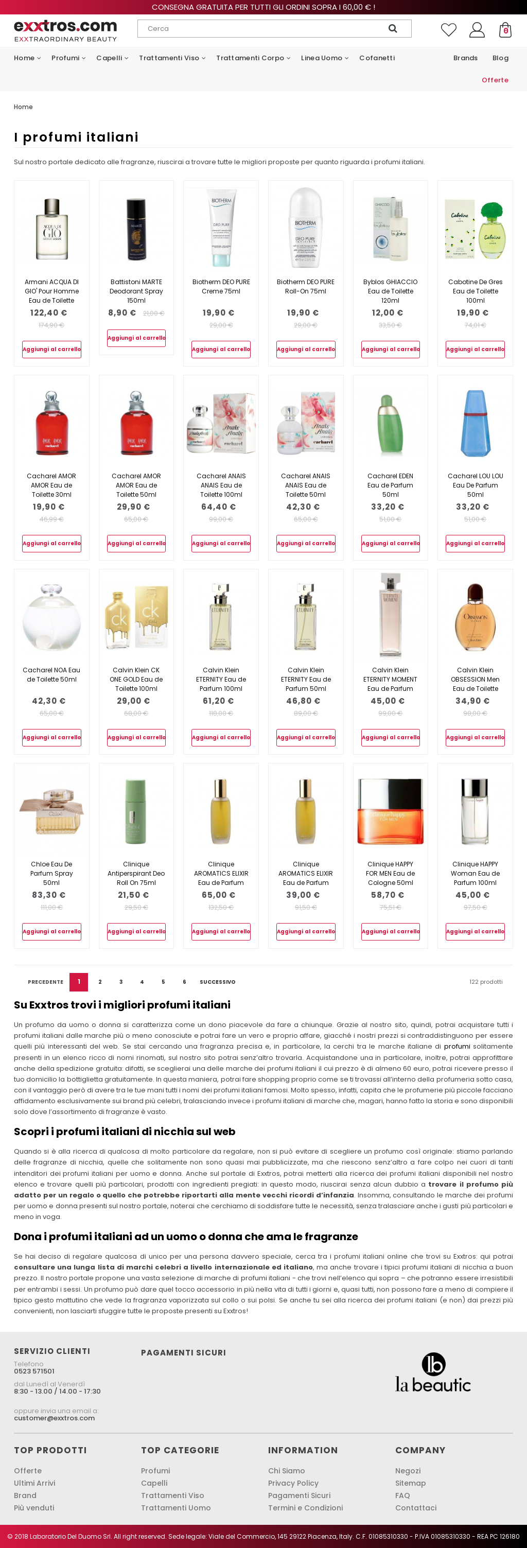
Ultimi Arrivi (34, 1483)
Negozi (407, 1471)
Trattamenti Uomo (176, 1508)
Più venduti (34, 1508)
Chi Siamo (286, 1471)
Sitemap (410, 1483)
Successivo (218, 982)
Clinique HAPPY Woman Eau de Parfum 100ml (475, 873)
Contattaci (415, 1508)
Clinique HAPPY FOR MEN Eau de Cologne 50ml (390, 873)
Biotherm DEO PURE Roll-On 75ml (306, 286)
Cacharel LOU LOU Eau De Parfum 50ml (475, 485)
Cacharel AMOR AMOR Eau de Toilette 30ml (51, 485)
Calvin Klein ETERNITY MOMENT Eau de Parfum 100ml (390, 684)
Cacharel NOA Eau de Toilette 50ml (51, 675)
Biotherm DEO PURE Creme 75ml (221, 286)
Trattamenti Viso (172, 1495)
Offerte (28, 1471)
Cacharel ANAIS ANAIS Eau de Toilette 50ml (305, 485)
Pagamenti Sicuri (299, 1495)
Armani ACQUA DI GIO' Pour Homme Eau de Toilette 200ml (52, 295)
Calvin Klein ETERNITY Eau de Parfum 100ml (221, 679)
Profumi (155, 1471)
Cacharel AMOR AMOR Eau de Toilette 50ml (136, 485)
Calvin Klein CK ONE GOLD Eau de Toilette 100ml (136, 679)
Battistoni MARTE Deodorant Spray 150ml (136, 291)
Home (23, 106)
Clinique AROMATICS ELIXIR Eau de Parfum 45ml (305, 878)
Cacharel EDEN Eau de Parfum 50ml (390, 485)
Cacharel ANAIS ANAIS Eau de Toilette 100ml (221, 485)
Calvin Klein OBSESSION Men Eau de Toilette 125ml (475, 684)
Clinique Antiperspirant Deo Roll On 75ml (136, 873)
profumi (457, 1046)
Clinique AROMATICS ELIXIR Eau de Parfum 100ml (221, 878)
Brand (25, 1495)
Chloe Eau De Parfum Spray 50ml (51, 873)
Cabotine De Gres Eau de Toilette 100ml (475, 291)
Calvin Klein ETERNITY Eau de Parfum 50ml (306, 679)
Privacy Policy (293, 1483)
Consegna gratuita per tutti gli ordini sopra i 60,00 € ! (263, 7)
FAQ (402, 1495)
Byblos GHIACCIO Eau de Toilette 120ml (390, 291)
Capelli (154, 1483)
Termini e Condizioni (305, 1508)
